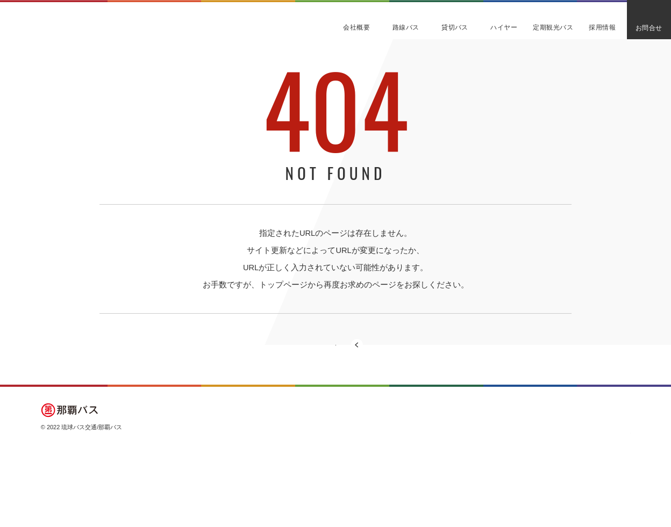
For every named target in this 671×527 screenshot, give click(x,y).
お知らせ (603, 473)
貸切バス (479, 455)
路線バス (417, 473)
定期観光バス (547, 455)
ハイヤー (479, 473)
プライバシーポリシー (598, 495)
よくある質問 (609, 455)
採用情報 (541, 473)
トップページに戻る (336, 365)
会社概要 (417, 455)
